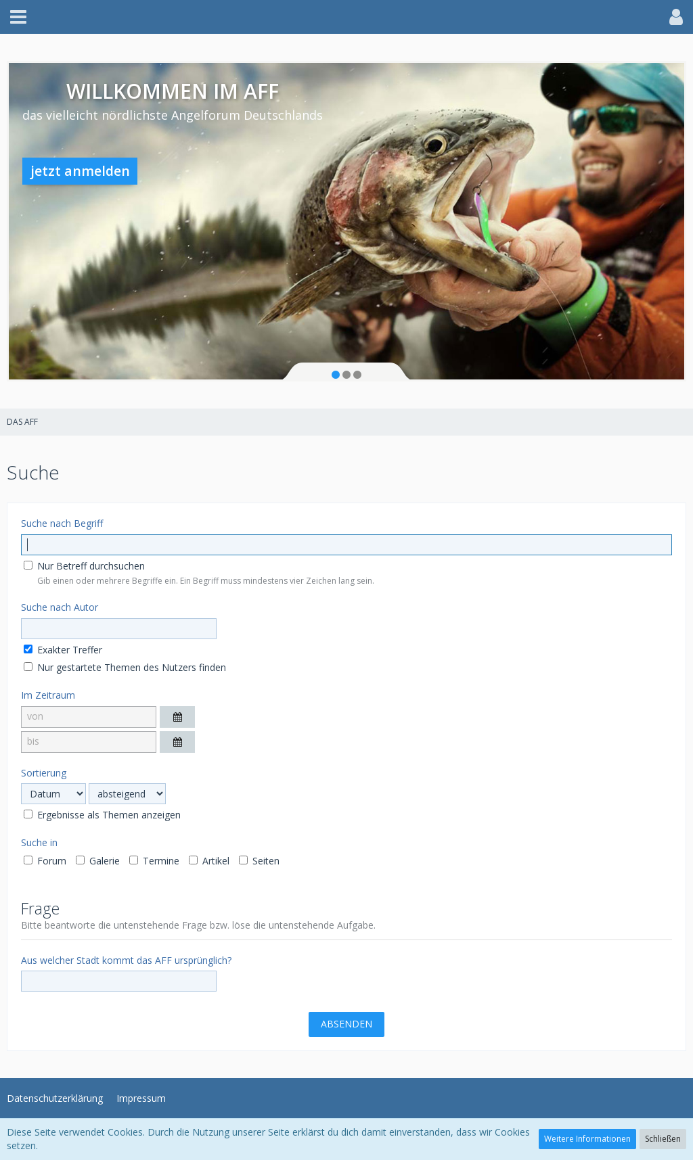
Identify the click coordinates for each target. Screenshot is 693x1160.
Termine (154, 860)
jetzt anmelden (80, 171)
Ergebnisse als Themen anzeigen (102, 814)
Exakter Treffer (63, 649)
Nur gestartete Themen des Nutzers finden (125, 667)
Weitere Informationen (587, 1138)
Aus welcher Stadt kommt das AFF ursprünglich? (126, 960)
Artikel (209, 860)
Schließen (663, 1138)
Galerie (98, 860)
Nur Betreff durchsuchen (84, 565)
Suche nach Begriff (62, 523)
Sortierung (43, 772)
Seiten (259, 860)
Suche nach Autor (59, 607)
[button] (18, 17)
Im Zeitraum (48, 695)
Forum (45, 860)
